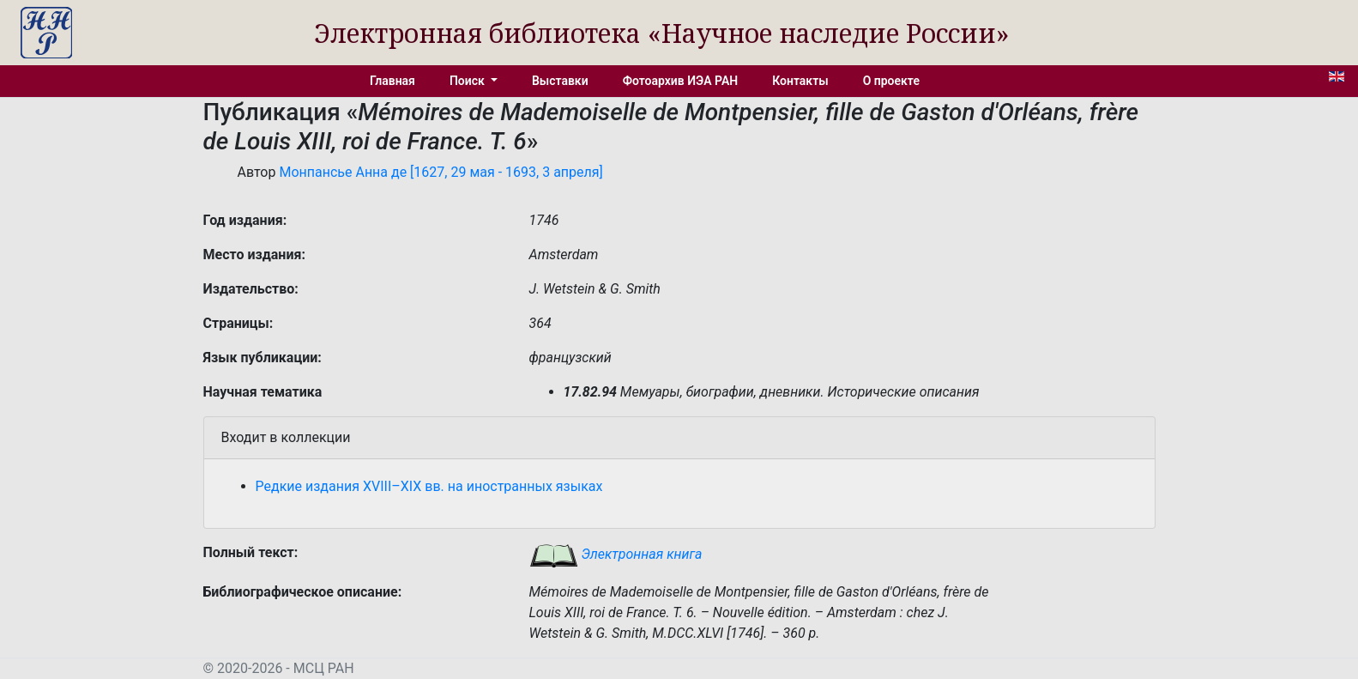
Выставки (560, 81)
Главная (392, 81)
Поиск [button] (468, 81)
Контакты (800, 81)
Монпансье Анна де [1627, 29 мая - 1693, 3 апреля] (440, 172)
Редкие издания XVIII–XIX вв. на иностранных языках (429, 486)
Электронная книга (616, 554)
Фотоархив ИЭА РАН (681, 81)
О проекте (891, 81)
